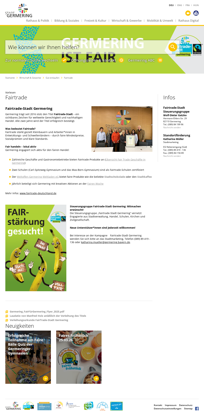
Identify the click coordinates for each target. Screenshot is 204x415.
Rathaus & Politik (37, 21)
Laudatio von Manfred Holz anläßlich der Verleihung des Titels (48, 316)
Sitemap (188, 408)
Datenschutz (185, 405)
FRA (188, 5)
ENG (179, 5)
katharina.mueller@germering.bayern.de (105, 242)
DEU (171, 5)
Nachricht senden (172, 127)
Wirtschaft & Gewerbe (127, 21)
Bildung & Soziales (66, 21)
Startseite (10, 77)
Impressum (170, 405)
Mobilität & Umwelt (160, 21)
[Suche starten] (172, 47)
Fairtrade (68, 77)
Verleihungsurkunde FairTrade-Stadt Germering (39, 320)
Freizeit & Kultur (95, 21)
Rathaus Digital (188, 21)
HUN (196, 5)
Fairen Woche (95, 183)
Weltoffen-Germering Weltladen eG (38, 176)
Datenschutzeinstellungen (167, 408)
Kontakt (158, 405)
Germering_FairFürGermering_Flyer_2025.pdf (37, 312)
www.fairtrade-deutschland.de (38, 193)
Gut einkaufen (52, 77)
